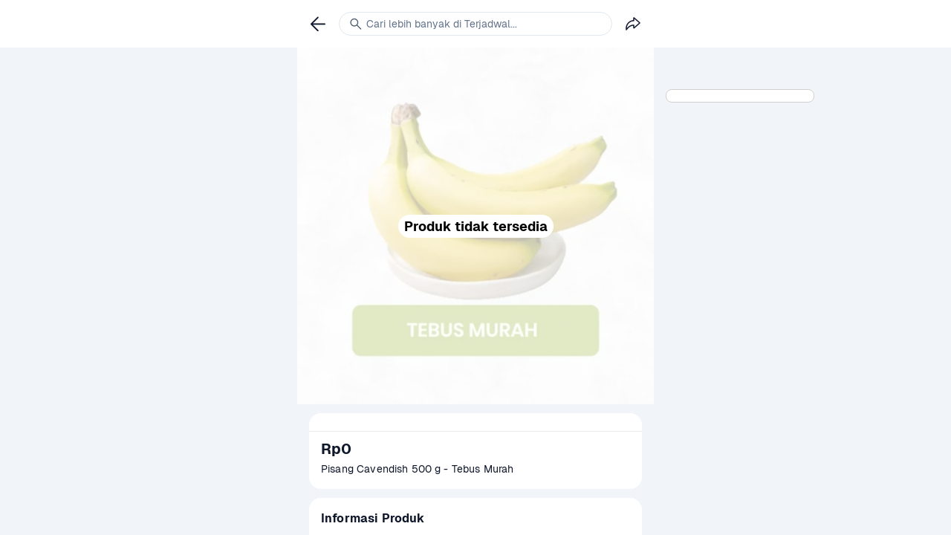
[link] (318, 24)
